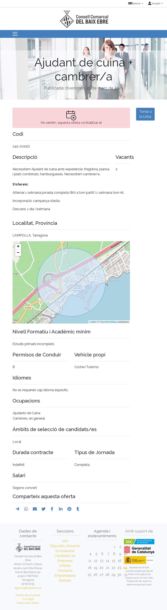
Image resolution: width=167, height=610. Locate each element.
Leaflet (92, 322)
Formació (65, 571)
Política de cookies (28, 602)
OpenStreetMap (108, 322)
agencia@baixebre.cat (27, 587)
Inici (65, 541)
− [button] (18, 253)
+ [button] (18, 247)
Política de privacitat (28, 595)
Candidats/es (65, 556)
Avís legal (28, 599)
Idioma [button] (134, 3)
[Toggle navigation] (15, 34)
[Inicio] (83, 17)
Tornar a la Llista (145, 114)
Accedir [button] (154, 3)
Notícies (65, 580)
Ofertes (65, 566)
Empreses (65, 561)
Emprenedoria (65, 576)
